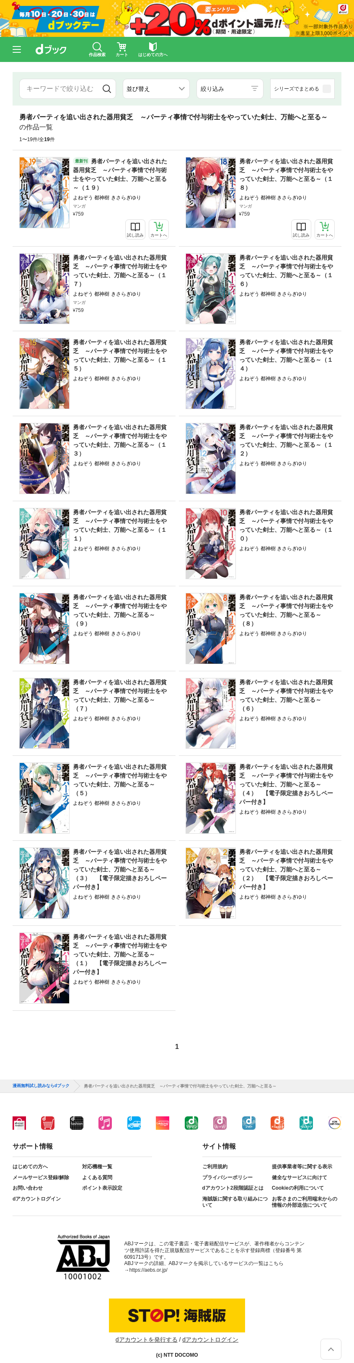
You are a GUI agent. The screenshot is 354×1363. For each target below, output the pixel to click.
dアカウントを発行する (147, 1339)
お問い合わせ (28, 1188)
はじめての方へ (30, 1167)
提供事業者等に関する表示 (302, 1167)
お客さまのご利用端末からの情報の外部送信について (304, 1202)
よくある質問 (97, 1177)
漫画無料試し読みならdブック (41, 1086)
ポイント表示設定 (102, 1188)
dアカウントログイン (37, 1199)
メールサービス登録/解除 (41, 1177)
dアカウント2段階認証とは (233, 1188)
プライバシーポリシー (227, 1177)
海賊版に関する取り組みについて (235, 1202)
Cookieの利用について (298, 1188)
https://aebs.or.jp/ (148, 1270)
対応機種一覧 (97, 1167)
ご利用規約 (214, 1167)
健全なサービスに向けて (299, 1177)
